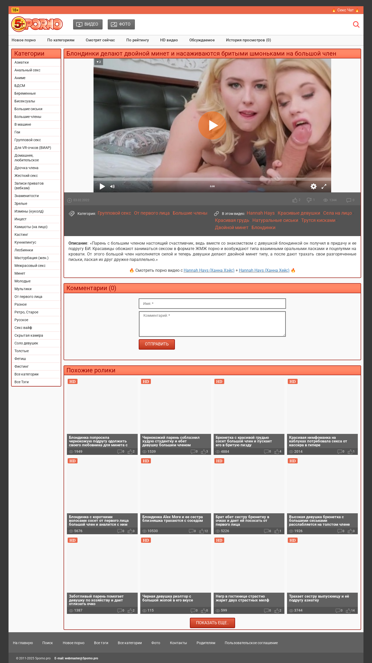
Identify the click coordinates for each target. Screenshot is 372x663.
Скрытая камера (28, 335)
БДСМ (19, 86)
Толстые (21, 351)
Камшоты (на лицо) (31, 227)
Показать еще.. (212, 622)
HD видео (169, 40)
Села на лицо (337, 213)
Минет (19, 273)
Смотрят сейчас (100, 40)
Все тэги (101, 643)
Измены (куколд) (29, 211)
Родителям (206, 643)
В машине (22, 124)
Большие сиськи (28, 109)
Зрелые (20, 203)
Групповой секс (27, 140)
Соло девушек (26, 343)
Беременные (25, 93)
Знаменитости (26, 196)
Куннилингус (25, 242)
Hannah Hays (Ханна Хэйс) (209, 270)
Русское (21, 320)
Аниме (19, 78)
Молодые (22, 281)
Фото (155, 643)
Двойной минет (232, 227)
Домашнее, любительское (26, 157)
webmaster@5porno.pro (81, 658)
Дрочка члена (26, 168)
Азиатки (21, 62)
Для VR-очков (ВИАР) (32, 148)
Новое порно (24, 40)
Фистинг (21, 366)
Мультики (23, 289)
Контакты (178, 643)
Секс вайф (23, 328)
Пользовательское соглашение (251, 643)
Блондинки (263, 227)
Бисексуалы (24, 101)
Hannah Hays (261, 213)
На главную (23, 643)
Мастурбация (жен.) (31, 258)
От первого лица (28, 297)
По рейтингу (137, 40)
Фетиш (20, 359)
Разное (20, 304)
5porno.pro (43, 658)
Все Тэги (21, 382)
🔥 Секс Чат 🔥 (345, 10)
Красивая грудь (232, 220)
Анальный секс (27, 70)
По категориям (60, 40)
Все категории (26, 374)
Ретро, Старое (26, 312)
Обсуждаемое (202, 40)
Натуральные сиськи (275, 220)
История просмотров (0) (248, 40)
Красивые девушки (299, 213)
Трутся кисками (318, 220)
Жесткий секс (26, 176)
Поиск (47, 643)
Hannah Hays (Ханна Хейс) (264, 270)
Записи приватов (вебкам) (29, 185)
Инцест (20, 219)
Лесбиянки (23, 250)
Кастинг (21, 234)
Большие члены (27, 117)
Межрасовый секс (29, 265)
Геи (17, 132)
